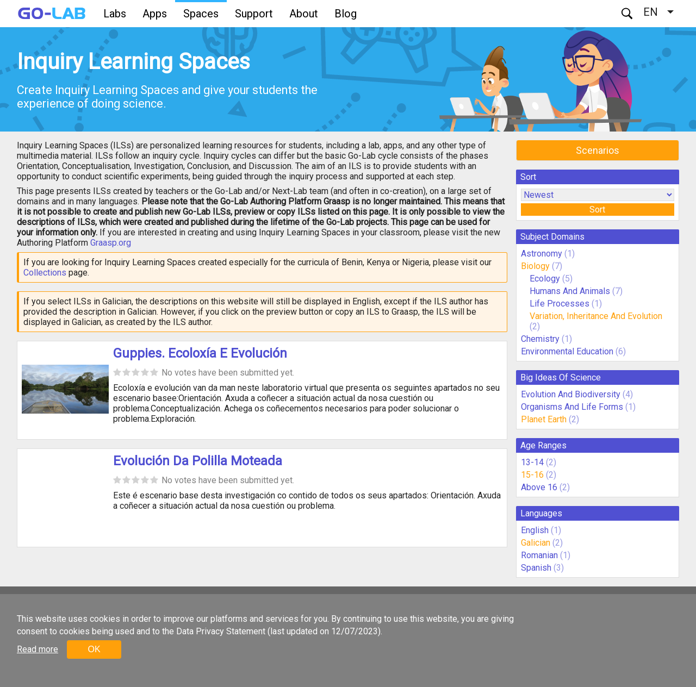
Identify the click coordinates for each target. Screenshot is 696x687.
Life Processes (559, 303)
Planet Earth (544, 419)
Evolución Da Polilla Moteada (197, 461)
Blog (345, 13)
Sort (597, 209)
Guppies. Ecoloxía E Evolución (200, 353)
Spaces (201, 13)
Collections (44, 272)
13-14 (532, 462)
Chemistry (540, 339)
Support (254, 13)
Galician (535, 543)
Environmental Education (567, 351)
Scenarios (597, 150)
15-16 (532, 475)
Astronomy (541, 253)
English (535, 530)
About (303, 13)
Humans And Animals (570, 291)
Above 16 (539, 487)
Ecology (545, 278)
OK (94, 649)
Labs (114, 13)
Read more (37, 649)
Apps (154, 13)
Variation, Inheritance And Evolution (596, 316)
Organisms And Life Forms (572, 407)
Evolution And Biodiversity (570, 394)
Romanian (539, 555)
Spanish (536, 568)
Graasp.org (110, 243)
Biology (535, 266)
